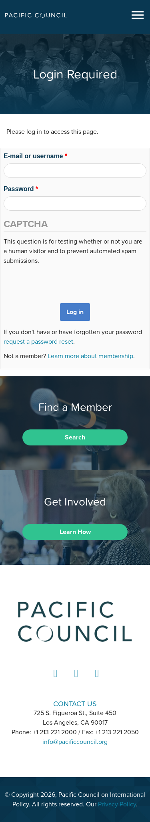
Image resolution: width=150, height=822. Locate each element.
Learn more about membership (90, 356)
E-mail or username (35, 156)
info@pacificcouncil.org (75, 742)
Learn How (75, 532)
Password (21, 188)
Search (75, 437)
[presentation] (64, 281)
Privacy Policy (117, 804)
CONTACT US (75, 703)
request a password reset (38, 342)
